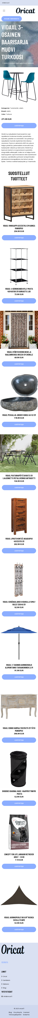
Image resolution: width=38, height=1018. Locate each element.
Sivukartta (26, 1015)
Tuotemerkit (14, 108)
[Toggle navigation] (4, 10)
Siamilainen (6, 980)
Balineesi (6, 984)
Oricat (5, 976)
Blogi (4, 988)
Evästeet (26, 1012)
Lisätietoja (19, 126)
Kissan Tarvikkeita (11, 19)
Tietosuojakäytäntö (15, 1015)
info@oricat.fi (5, 3)
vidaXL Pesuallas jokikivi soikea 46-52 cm (19, 415)
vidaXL (21, 108)
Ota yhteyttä (17, 1012)
